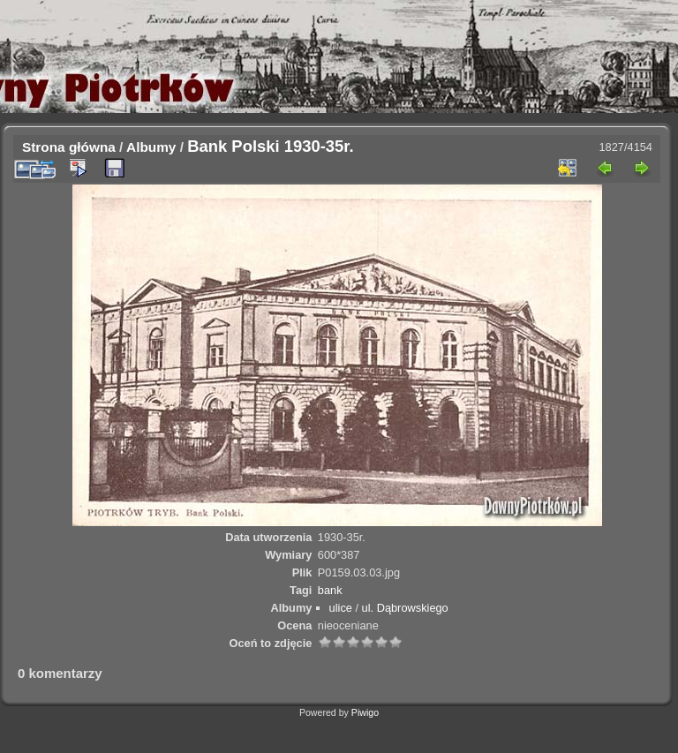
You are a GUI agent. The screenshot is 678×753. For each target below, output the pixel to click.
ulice (340, 607)
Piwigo (365, 712)
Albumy (151, 146)
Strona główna (69, 146)
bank (330, 590)
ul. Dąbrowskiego (405, 607)
